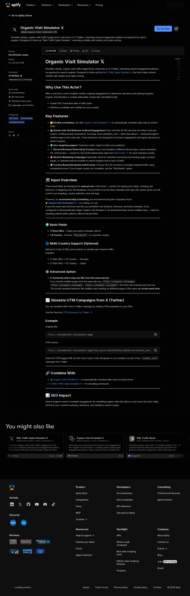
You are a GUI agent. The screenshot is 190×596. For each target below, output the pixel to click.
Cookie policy (140, 587)
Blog (159, 555)
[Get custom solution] (146, 5)
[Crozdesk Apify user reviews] (40, 551)
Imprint (86, 587)
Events (162, 548)
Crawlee (81, 519)
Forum (79, 548)
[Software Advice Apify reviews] (26, 541)
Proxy (78, 506)
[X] (20, 504)
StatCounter (121, 153)
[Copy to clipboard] (155, 334)
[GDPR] (13, 522)
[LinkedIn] (12, 504)
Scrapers (121, 570)
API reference (124, 506)
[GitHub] (28, 504)
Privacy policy (121, 587)
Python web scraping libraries (128, 562)
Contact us (163, 542)
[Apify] (13, 5)
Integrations (82, 499)
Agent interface (84, 555)
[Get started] (175, 5)
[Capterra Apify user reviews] (42, 541)
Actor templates (125, 499)
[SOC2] (23, 522)
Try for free (163, 28)
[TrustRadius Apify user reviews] (27, 551)
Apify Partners (164, 499)
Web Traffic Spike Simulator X (117, 72)
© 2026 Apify (173, 587)
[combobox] (176, 29)
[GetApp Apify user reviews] (13, 541)
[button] (87, 487)
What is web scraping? (123, 543)
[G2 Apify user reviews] (14, 551)
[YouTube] (36, 504)
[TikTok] (53, 504)
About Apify (163, 535)
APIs (119, 535)
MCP (78, 513)
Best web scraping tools (126, 553)
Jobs (167, 561)
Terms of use (101, 587)
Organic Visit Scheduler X (96, 122)
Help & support (85, 535)
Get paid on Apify (126, 513)
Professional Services (168, 493)
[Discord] (45, 504)
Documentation (125, 493)
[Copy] (39, 31)
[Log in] (161, 5)
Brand (160, 568)
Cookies (157, 587)
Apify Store (81, 493)
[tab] (50, 50)
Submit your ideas (85, 542)
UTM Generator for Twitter (77, 312)
